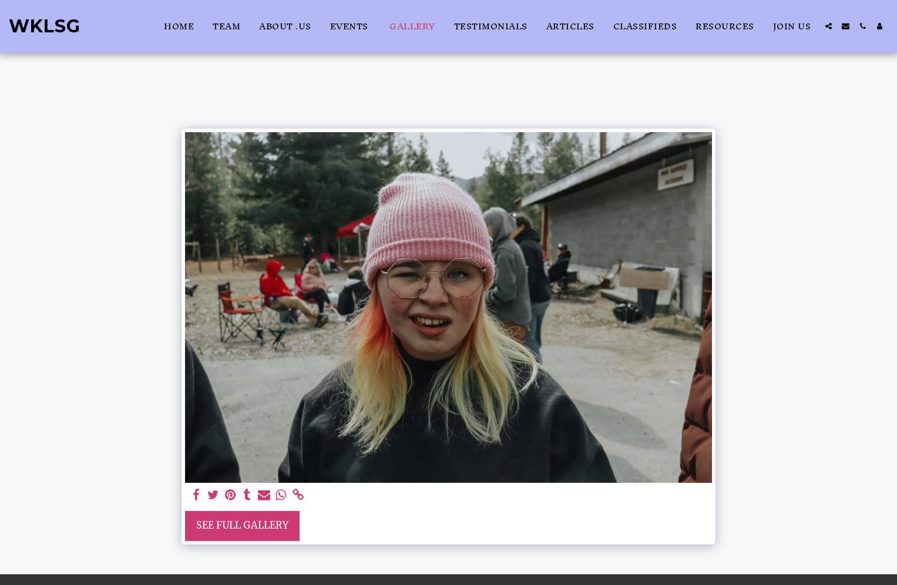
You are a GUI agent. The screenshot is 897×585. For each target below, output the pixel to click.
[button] (828, 26)
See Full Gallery (242, 525)
